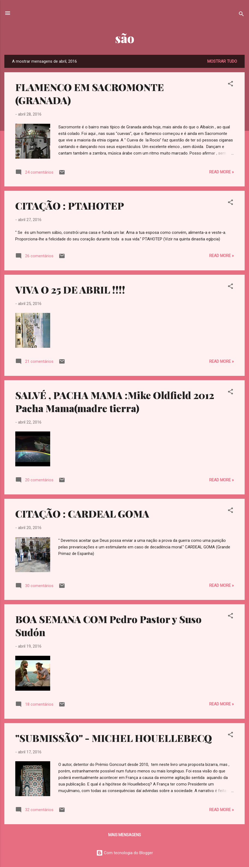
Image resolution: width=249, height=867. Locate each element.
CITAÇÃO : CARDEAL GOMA (82, 513)
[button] (230, 84)
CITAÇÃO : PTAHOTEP (69, 205)
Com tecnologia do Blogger (124, 852)
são (124, 38)
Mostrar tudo (222, 61)
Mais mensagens (124, 835)
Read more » (221, 172)
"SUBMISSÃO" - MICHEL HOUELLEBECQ (113, 737)
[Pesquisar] (241, 15)
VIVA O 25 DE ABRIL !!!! (70, 289)
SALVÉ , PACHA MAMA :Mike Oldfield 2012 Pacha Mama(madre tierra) (114, 401)
